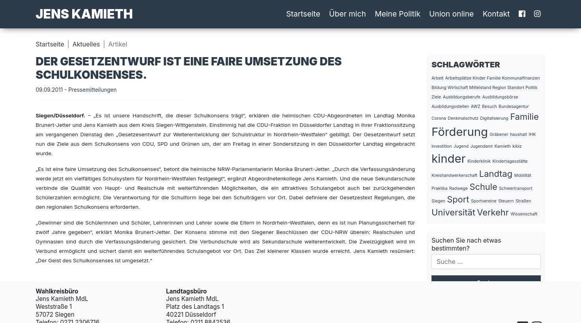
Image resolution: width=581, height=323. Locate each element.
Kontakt (496, 14)
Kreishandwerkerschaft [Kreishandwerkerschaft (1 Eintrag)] (454, 175)
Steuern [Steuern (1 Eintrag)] (506, 201)
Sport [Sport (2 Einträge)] (458, 199)
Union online (451, 14)
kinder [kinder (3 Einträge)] (449, 158)
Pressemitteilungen (92, 90)
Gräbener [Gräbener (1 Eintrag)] (499, 134)
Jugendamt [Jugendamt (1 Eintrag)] (481, 146)
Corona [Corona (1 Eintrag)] (439, 118)
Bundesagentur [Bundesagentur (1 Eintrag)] (514, 106)
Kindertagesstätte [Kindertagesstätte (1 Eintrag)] (509, 161)
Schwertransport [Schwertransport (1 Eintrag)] (515, 188)
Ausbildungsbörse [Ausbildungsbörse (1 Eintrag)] (500, 97)
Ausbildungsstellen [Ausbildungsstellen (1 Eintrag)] (450, 106)
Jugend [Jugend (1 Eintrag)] (461, 146)
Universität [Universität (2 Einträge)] (453, 212)
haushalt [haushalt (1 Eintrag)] (518, 134)
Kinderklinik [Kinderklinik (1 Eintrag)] (479, 161)
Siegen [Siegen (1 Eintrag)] (438, 201)
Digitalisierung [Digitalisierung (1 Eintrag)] (494, 118)
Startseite (303, 14)
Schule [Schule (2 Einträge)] (483, 187)
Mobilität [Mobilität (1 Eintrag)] (522, 175)
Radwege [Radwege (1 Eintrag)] (458, 188)
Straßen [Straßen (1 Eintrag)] (523, 201)
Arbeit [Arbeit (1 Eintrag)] (437, 78)
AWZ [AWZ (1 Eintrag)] (475, 106)
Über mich (347, 14)
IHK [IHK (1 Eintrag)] (532, 134)
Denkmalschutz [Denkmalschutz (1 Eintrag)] (463, 118)
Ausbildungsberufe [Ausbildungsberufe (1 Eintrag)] (461, 97)
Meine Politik (397, 14)
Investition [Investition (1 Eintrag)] (442, 146)
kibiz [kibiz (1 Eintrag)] (516, 146)
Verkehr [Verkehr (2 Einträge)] (493, 212)
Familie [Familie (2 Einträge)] (524, 116)
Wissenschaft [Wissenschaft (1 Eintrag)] (524, 214)
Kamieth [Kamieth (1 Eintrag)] (503, 146)
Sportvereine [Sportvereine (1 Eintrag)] (484, 201)
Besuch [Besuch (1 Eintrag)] (489, 106)
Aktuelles (86, 44)
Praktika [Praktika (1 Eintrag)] (440, 188)
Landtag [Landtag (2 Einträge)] (495, 174)
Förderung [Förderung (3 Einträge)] (460, 132)
